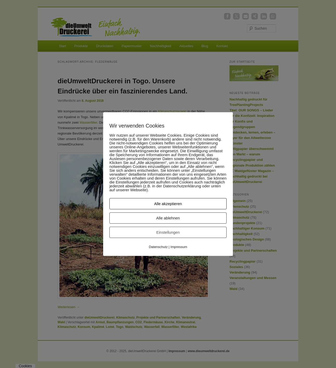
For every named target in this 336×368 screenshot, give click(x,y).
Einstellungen (168, 232)
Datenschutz (158, 247)
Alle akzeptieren (168, 203)
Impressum (178, 247)
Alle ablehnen (168, 218)
